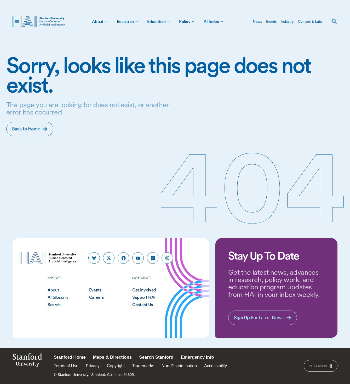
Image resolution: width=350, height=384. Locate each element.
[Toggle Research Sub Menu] (136, 21)
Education (156, 21)
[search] (334, 21)
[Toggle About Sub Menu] (106, 21)
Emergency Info (197, 357)
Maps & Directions (112, 357)
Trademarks (143, 366)
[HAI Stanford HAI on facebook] (123, 258)
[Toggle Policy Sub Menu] (193, 21)
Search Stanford (156, 357)
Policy (184, 21)
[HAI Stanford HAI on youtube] (138, 258)
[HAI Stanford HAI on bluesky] (94, 258)
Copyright (116, 366)
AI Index (211, 21)
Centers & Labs (310, 21)
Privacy (92, 366)
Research (125, 21)
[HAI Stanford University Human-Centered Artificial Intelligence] (39, 21)
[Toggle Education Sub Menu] (168, 21)
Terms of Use (66, 366)
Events (271, 21)
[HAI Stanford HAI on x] (108, 258)
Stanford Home (70, 357)
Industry (287, 21)
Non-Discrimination (179, 366)
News (257, 21)
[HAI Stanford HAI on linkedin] (152, 258)
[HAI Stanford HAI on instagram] (167, 258)
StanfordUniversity (27, 361)
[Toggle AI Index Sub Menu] (222, 21)
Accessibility (215, 366)
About (97, 21)
